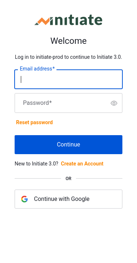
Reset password (34, 122)
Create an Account (82, 164)
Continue (68, 144)
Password (37, 103)
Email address (37, 69)
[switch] (114, 103)
